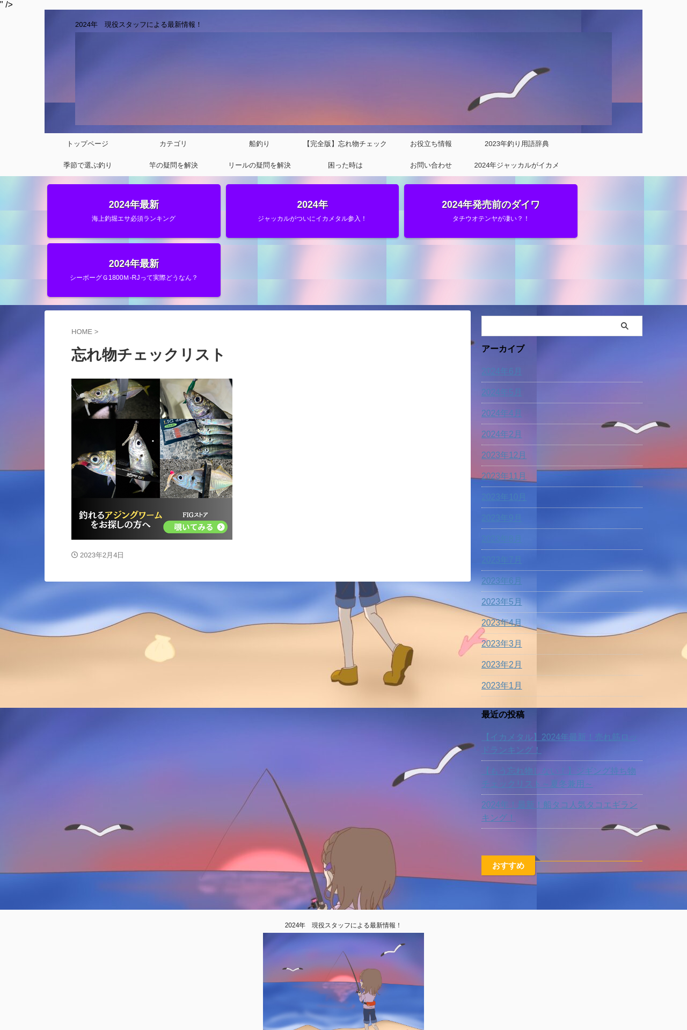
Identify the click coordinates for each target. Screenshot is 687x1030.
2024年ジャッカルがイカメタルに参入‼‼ (517, 168)
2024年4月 (499, 358)
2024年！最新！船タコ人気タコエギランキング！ (557, 756)
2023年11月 (501, 421)
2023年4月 (499, 567)
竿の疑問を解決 (173, 165)
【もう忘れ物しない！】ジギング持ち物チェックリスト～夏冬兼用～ (560, 722)
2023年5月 (499, 546)
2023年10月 (501, 442)
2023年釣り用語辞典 (517, 144)
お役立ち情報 (431, 144)
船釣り (259, 144)
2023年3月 (499, 588)
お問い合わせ (431, 165)
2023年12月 (501, 400)
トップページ (87, 144)
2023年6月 (499, 525)
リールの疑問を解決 (259, 165)
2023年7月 (499, 505)
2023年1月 (499, 630)
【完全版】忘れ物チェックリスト (345, 147)
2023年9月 (499, 463)
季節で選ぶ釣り (87, 165)
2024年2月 (499, 379)
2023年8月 (499, 484)
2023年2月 (499, 609)
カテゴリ (173, 144)
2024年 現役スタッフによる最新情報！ (344, 879)
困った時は (345, 165)
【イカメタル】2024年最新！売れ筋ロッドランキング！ (561, 688)
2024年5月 (499, 337)
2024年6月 (499, 316)
